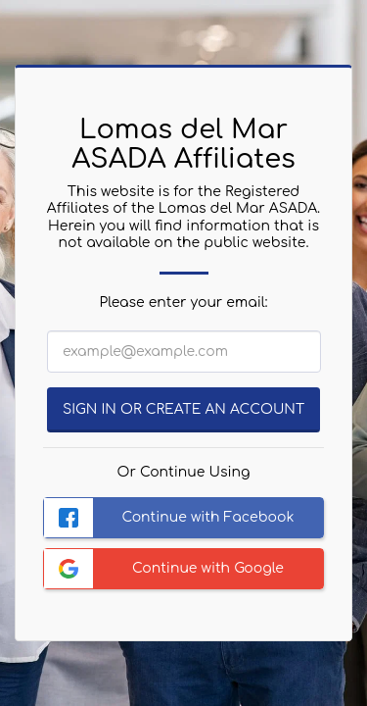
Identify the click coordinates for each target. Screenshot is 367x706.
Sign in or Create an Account (183, 409)
